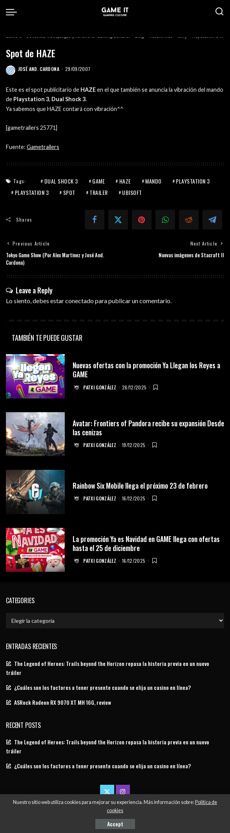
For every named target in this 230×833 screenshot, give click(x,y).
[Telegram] (212, 219)
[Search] (219, 12)
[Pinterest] (142, 219)
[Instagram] (123, 791)
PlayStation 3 (193, 181)
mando (153, 181)
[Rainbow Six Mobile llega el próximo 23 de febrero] (35, 492)
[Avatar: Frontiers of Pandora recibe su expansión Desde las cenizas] (35, 434)
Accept (115, 824)
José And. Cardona (38, 68)
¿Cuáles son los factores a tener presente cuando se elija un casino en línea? (102, 687)
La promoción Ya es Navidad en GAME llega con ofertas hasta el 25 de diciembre (148, 543)
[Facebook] (94, 219)
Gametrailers (43, 147)
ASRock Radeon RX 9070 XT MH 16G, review (62, 702)
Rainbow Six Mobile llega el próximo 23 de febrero (142, 485)
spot (69, 192)
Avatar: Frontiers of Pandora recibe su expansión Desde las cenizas (141, 427)
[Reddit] (189, 219)
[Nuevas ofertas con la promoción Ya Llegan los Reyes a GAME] (35, 376)
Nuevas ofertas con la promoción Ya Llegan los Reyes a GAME (146, 369)
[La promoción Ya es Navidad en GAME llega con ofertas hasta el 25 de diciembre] (35, 550)
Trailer (98, 192)
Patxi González (100, 387)
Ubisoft (132, 192)
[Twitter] (118, 219)
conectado (79, 300)
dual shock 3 (61, 181)
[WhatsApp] (165, 219)
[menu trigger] (13, 12)
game (98, 181)
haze (125, 181)
